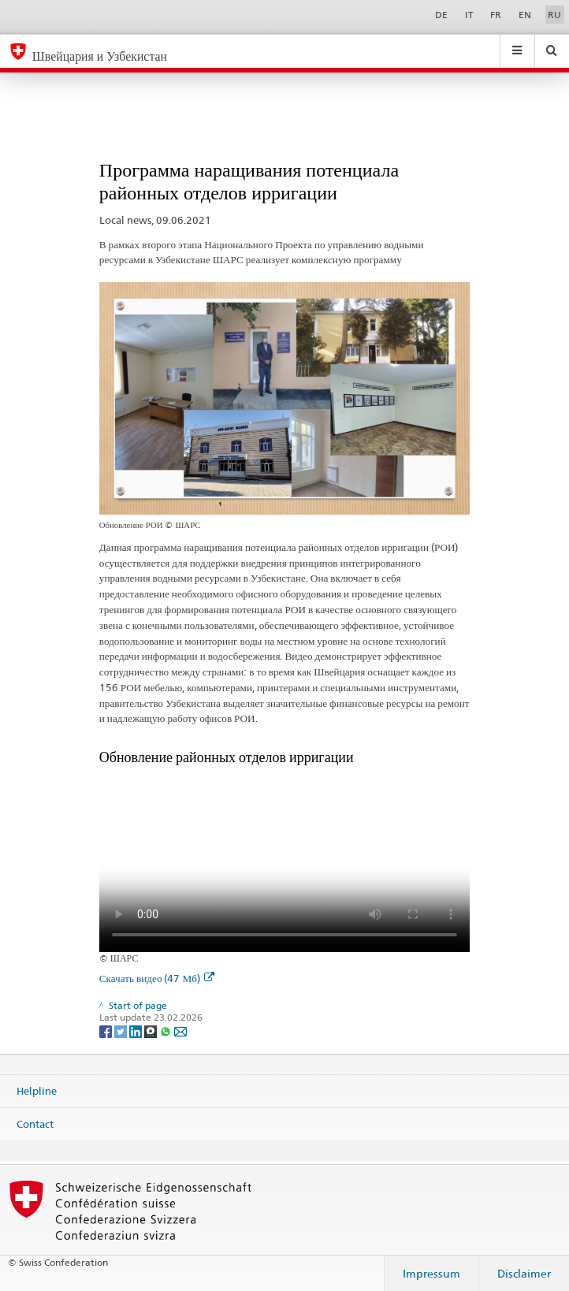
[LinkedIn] (136, 1030)
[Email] (180, 1030)
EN (525, 14)
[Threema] (151, 1030)
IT (469, 14)
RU (554, 14)
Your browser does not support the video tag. (284, 859)
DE (441, 14)
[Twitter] (121, 1030)
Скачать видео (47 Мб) (156, 978)
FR (495, 14)
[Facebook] (106, 1030)
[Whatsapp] (166, 1030)
